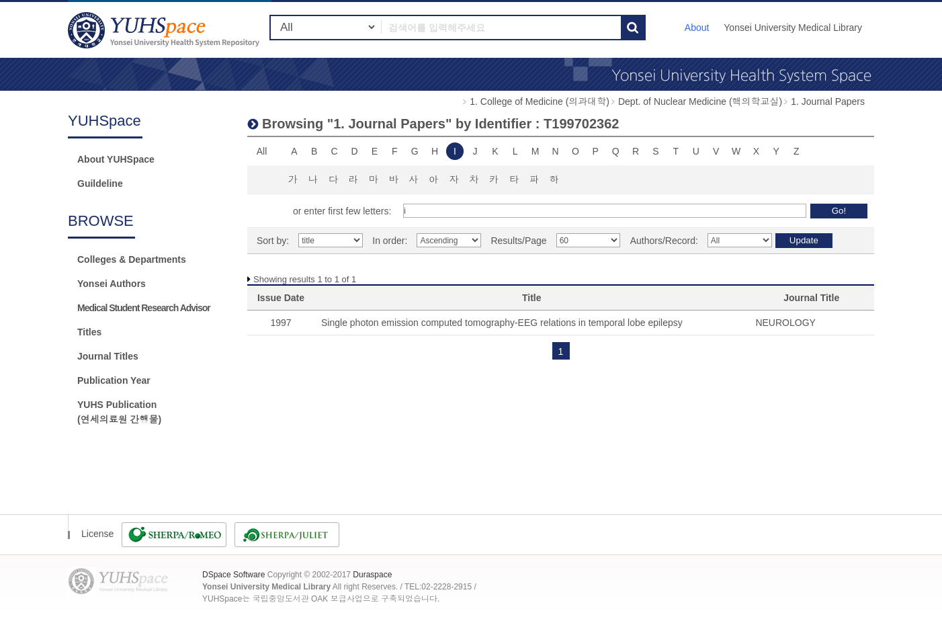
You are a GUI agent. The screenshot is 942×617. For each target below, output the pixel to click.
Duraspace (372, 574)
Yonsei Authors (111, 283)
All (262, 151)
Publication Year (114, 380)
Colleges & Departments (131, 259)
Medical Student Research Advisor (143, 307)
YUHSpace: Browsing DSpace (165, 30)
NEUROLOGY (785, 322)
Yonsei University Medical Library (793, 27)
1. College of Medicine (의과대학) (539, 101)
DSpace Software (233, 574)
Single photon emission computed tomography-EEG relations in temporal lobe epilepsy (502, 322)
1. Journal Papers (828, 101)
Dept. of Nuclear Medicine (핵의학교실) (700, 101)
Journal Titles (107, 356)
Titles (89, 332)
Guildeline (100, 183)
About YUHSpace (116, 159)
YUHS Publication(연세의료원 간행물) (119, 412)
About (697, 27)
